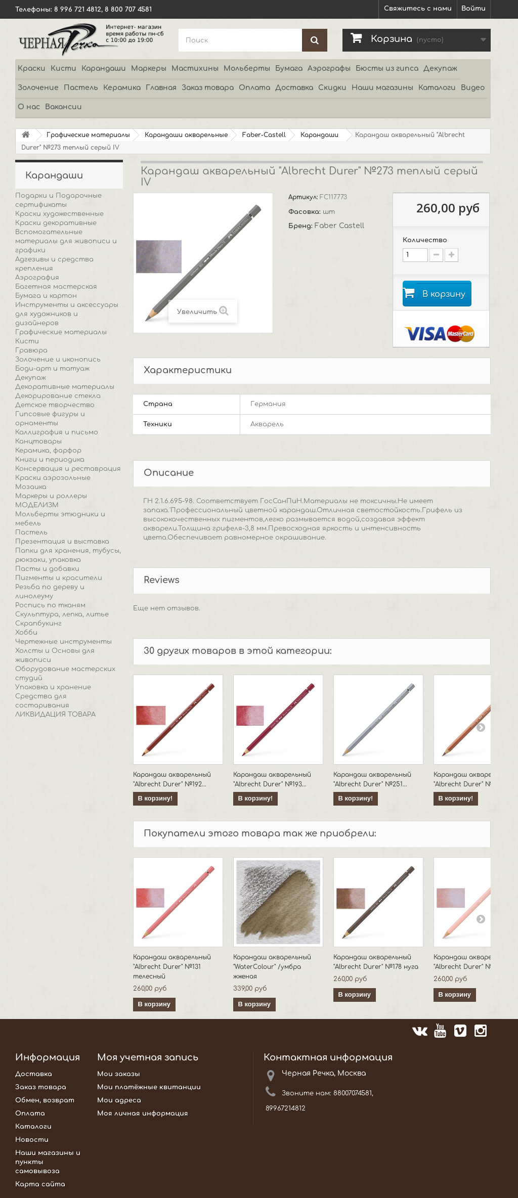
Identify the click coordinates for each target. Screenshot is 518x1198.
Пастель (81, 88)
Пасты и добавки (47, 568)
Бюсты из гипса (387, 68)
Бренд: (301, 226)
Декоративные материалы (64, 386)
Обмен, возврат (44, 1100)
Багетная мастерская (56, 286)
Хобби (26, 632)
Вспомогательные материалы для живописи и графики (66, 241)
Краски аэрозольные (53, 477)
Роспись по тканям (50, 605)
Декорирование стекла (58, 396)
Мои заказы (118, 1074)
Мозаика (31, 487)
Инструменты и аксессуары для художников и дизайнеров (66, 314)
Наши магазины (382, 88)
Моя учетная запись (147, 1058)
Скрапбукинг (38, 623)
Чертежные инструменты (63, 641)
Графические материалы (61, 332)
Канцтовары (38, 441)
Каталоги (437, 88)
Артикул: (304, 197)
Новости (32, 1140)
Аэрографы (329, 68)
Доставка (294, 88)
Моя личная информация (142, 1114)
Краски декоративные (56, 223)
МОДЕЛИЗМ (37, 505)
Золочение (38, 88)
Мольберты (247, 68)
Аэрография (37, 277)
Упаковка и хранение (53, 687)
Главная (161, 88)
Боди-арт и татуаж (52, 368)
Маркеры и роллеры (51, 496)
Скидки (332, 88)
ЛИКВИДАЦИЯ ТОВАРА (55, 714)
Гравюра (31, 350)
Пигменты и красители (58, 578)
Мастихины (195, 68)
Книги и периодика (49, 459)
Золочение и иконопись (58, 359)
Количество (425, 240)
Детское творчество (55, 405)
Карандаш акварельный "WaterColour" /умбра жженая (272, 967)
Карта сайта (40, 1184)
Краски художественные (59, 213)
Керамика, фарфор (48, 450)
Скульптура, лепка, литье (62, 614)
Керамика (122, 88)
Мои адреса (119, 1100)
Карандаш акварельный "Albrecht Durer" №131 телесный (172, 967)
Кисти (63, 68)
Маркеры (148, 68)
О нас (29, 107)
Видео (473, 88)
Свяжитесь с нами (418, 8)
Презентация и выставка (62, 541)
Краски (32, 68)
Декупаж (440, 68)
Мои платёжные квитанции (149, 1087)
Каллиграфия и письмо (56, 432)
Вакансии (63, 107)
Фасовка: (305, 211)
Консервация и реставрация (68, 468)
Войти (473, 8)
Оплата (254, 88)
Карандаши (103, 68)
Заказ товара (208, 88)
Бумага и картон (46, 295)
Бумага (289, 68)
